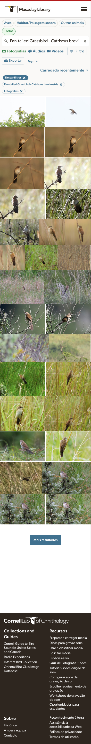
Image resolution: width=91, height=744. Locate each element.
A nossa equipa (15, 730)
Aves (7, 23)
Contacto (10, 735)
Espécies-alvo (59, 658)
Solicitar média (60, 653)
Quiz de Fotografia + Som (68, 663)
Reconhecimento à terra (67, 717)
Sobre (10, 718)
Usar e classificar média (66, 648)
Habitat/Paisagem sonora (36, 23)
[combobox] (45, 41)
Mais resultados (45, 540)
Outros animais (72, 23)
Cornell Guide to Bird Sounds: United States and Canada (20, 648)
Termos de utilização (64, 737)
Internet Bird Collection (20, 662)
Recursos (58, 631)
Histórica (10, 725)
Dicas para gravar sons (66, 643)
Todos (8, 31)
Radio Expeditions (17, 657)
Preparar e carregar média (68, 638)
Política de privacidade (66, 732)
